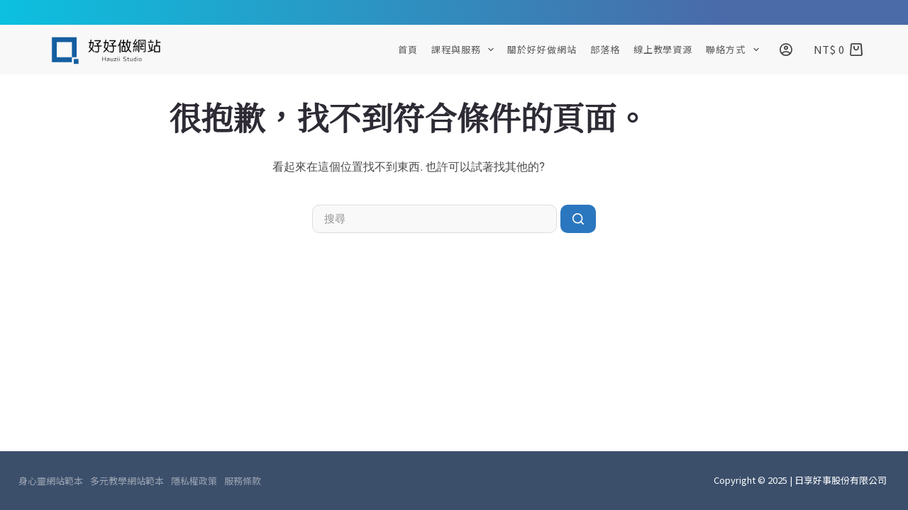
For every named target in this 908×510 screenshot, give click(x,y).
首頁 (408, 49)
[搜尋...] (434, 219)
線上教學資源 (662, 49)
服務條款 (242, 481)
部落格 (605, 49)
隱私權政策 (194, 481)
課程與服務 (465, 49)
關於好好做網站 (541, 49)
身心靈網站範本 (50, 481)
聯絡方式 (735, 49)
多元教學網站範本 (127, 481)
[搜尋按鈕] (578, 219)
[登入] (786, 49)
